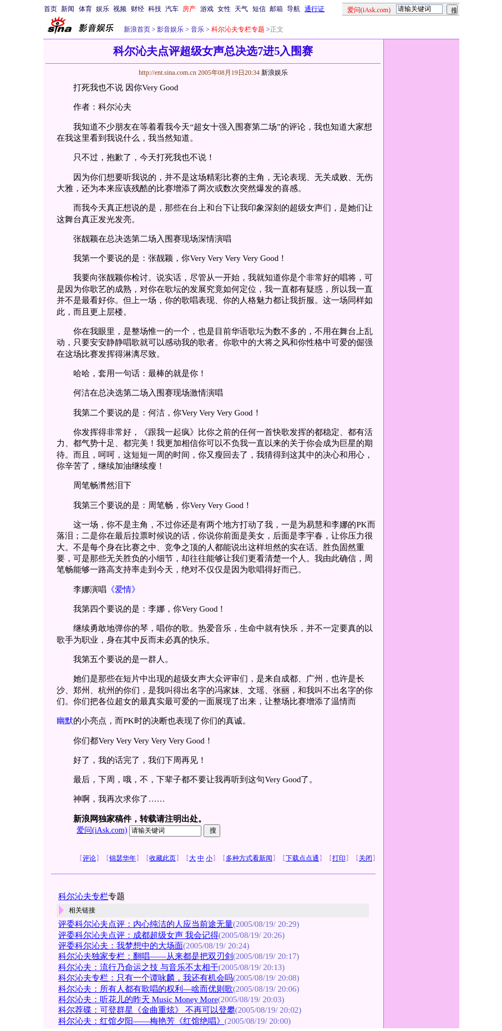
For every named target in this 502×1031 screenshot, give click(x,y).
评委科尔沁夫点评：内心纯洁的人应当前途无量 (145, 924)
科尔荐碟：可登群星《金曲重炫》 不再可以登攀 (146, 1010)
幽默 (65, 720)
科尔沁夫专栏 (83, 896)
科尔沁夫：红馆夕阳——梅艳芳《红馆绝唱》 (141, 1021)
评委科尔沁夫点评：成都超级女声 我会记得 (138, 935)
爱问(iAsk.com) (102, 830)
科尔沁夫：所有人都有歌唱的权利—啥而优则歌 (145, 988)
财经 (137, 9)
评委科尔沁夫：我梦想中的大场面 (120, 945)
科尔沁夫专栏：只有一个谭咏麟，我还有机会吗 (145, 977)
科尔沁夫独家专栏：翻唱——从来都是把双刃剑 (145, 956)
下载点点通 (302, 858)
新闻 (67, 9)
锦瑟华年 (122, 858)
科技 (154, 9)
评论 (89, 858)
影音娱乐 (170, 29)
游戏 (207, 9)
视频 (119, 9)
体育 (85, 9)
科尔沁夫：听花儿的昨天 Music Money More (138, 999)
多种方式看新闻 (249, 858)
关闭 (365, 858)
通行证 (314, 9)
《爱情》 (123, 589)
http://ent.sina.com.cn (168, 72)
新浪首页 (137, 29)
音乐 (196, 29)
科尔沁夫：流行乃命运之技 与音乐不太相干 (138, 967)
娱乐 (102, 9)
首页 (50, 9)
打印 (339, 858)
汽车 (172, 9)
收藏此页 (162, 858)
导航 (293, 9)
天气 (241, 9)
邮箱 (276, 9)
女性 (224, 9)
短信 (259, 9)
